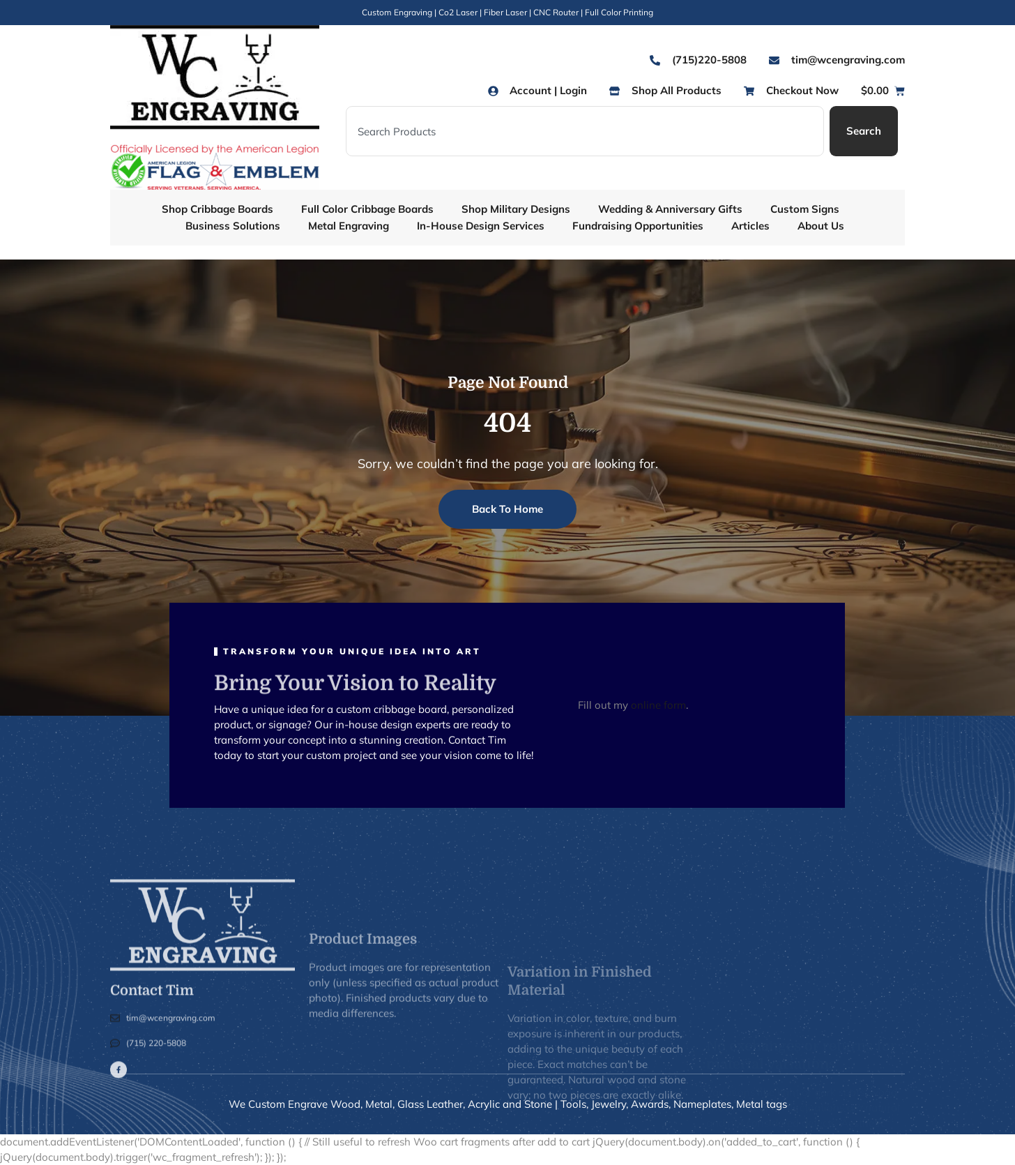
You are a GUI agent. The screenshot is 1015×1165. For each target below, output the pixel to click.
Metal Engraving (348, 225)
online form (658, 705)
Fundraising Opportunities (637, 225)
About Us (821, 225)
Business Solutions (232, 225)
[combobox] (585, 131)
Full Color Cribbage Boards (367, 209)
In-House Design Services (480, 225)
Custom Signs (804, 209)
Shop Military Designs (515, 209)
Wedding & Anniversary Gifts (670, 209)
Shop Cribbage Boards (217, 209)
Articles (750, 225)
